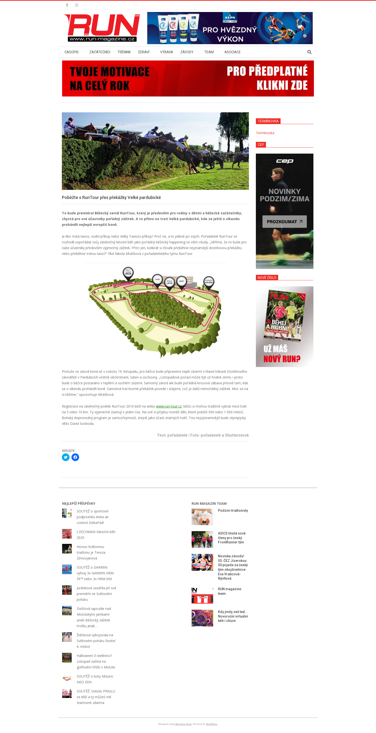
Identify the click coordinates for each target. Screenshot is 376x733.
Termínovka (265, 133)
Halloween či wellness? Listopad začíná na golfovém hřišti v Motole (96, 661)
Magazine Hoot (183, 723)
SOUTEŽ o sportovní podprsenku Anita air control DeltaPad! (93, 517)
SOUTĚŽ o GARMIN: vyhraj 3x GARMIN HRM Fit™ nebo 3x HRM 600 (95, 573)
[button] (103, 28)
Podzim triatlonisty (233, 510)
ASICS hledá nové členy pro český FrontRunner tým (232, 537)
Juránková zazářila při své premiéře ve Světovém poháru (96, 594)
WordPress (211, 723)
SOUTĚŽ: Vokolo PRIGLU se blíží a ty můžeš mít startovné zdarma (96, 697)
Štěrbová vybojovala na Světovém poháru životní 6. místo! (96, 641)
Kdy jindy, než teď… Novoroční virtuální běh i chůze (233, 616)
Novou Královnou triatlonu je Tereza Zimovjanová (91, 552)
